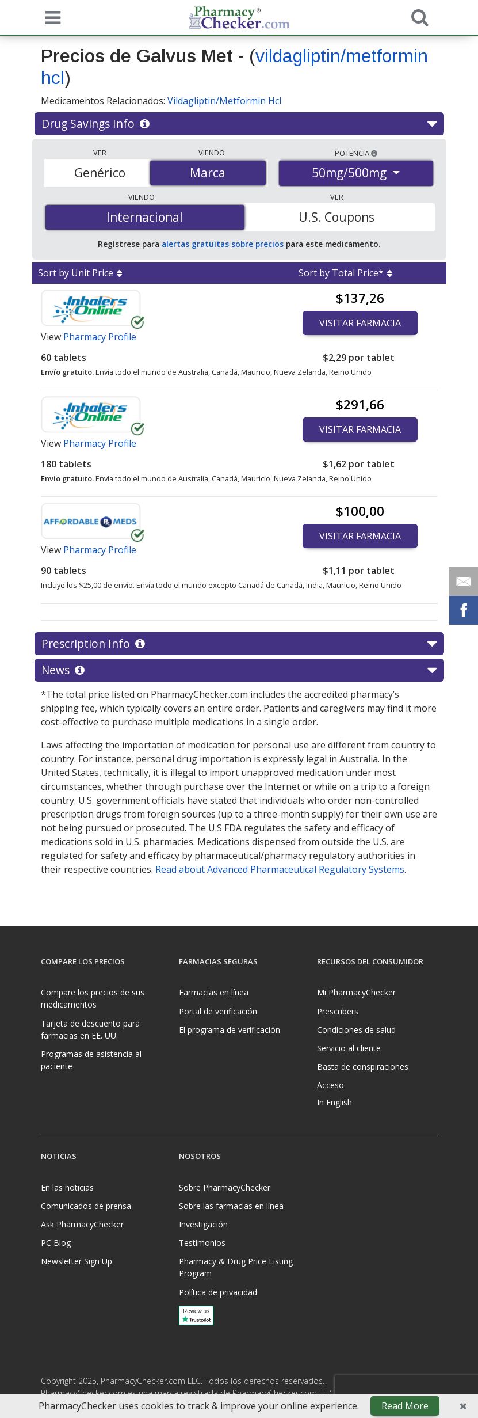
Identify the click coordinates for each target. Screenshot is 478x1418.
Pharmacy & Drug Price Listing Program (236, 1267)
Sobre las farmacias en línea (231, 1205)
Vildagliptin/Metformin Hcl (224, 100)
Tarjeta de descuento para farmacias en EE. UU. (90, 1029)
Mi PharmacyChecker (356, 992)
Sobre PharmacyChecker (224, 1187)
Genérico (99, 173)
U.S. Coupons (336, 217)
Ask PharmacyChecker (82, 1224)
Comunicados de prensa (86, 1205)
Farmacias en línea (213, 992)
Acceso (330, 1084)
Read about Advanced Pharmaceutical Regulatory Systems (279, 869)
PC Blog (56, 1242)
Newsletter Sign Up (76, 1261)
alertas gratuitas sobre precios (223, 243)
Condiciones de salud (356, 1029)
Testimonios (202, 1242)
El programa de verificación (229, 1029)
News (238, 670)
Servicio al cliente (349, 1048)
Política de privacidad (218, 1292)
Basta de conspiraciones (362, 1066)
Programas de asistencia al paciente (91, 1059)
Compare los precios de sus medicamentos (92, 998)
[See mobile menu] (50, 16)
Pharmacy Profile (99, 336)
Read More (405, 1406)
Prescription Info (238, 644)
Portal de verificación (218, 1011)
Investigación (203, 1224)
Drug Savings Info (238, 124)
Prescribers (337, 1011)
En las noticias (67, 1187)
